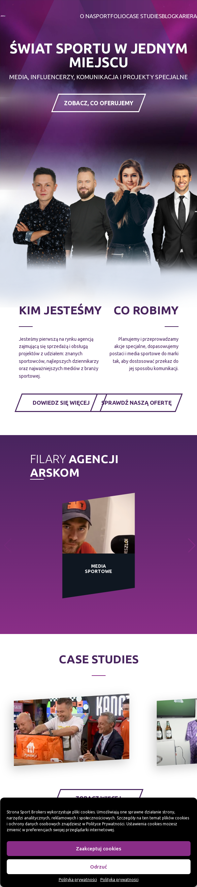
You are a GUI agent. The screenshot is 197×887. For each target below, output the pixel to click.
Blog (168, 16)
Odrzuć (98, 867)
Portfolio (111, 16)
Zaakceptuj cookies (98, 848)
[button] (191, 545)
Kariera (186, 16)
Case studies (144, 16)
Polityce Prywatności (105, 824)
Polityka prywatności (78, 879)
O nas (88, 16)
